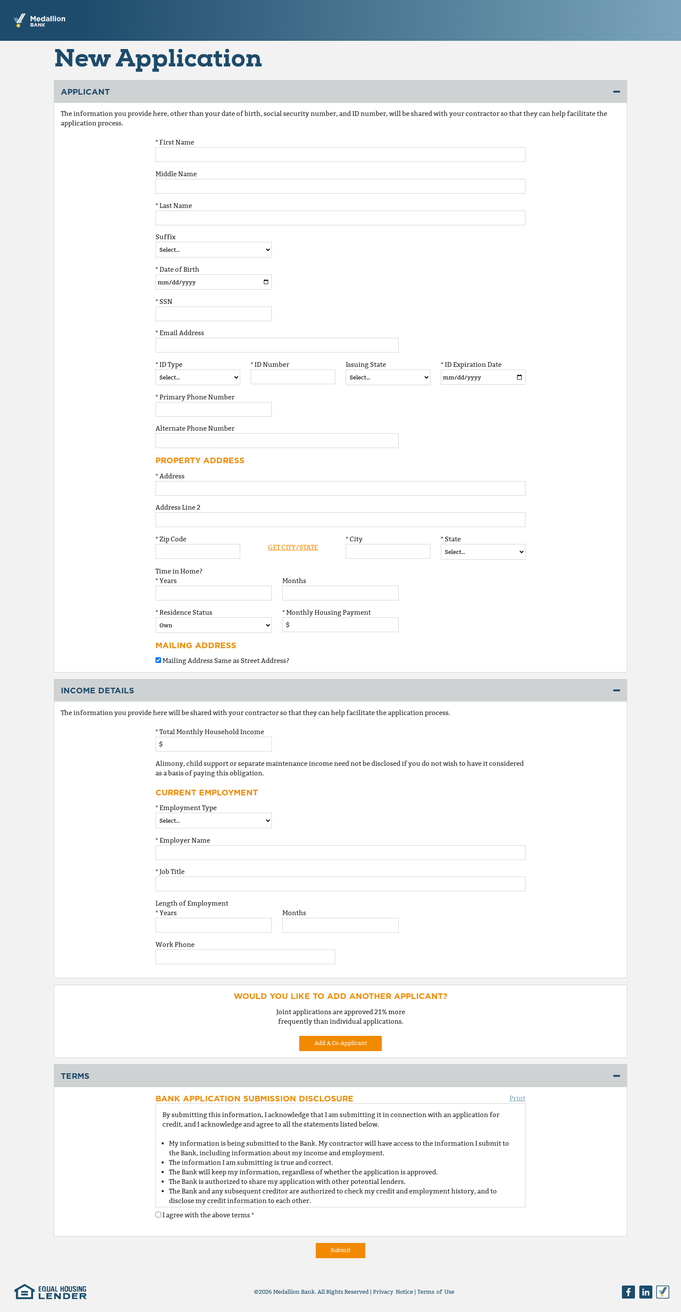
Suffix (165, 237)
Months (294, 581)
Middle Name (176, 174)
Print (517, 1098)
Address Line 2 (178, 507)
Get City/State (293, 547)
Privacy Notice (393, 1291)
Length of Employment (191, 903)
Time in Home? (178, 571)
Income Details (97, 690)
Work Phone (175, 944)
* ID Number (270, 364)
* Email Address (179, 333)
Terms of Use (435, 1291)
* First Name (174, 142)
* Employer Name (182, 840)
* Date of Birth (177, 269)
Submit (340, 1249)
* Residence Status (183, 612)
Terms (75, 1076)
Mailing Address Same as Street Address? (222, 660)
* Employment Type (186, 808)
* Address (170, 476)
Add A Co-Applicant (340, 1042)
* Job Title (170, 871)
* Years (166, 581)
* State (451, 539)
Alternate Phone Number (195, 428)
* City (354, 539)
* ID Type (168, 364)
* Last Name (173, 205)
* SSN (163, 301)
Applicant (85, 91)
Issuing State (366, 364)
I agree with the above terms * (204, 1215)
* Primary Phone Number (195, 397)
